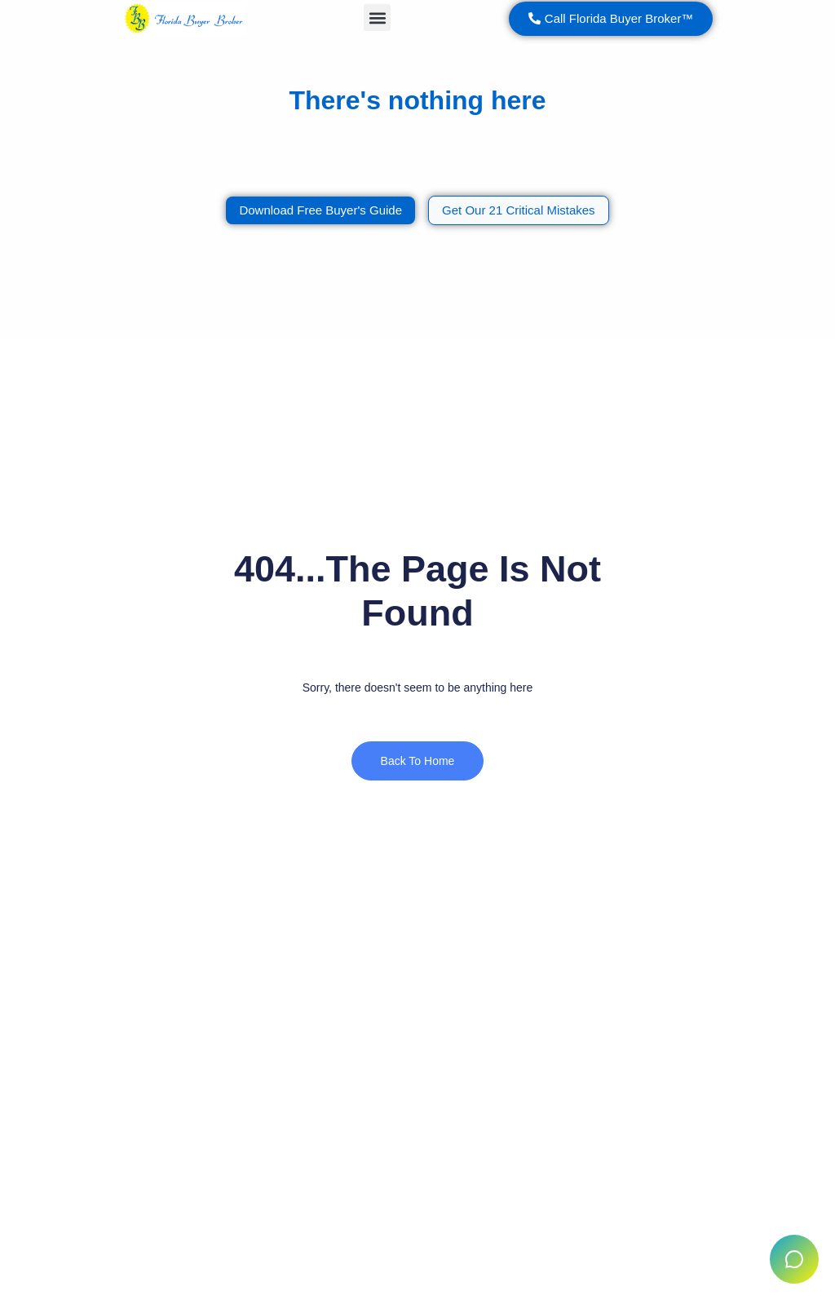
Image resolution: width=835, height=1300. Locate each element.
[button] (377, 17)
